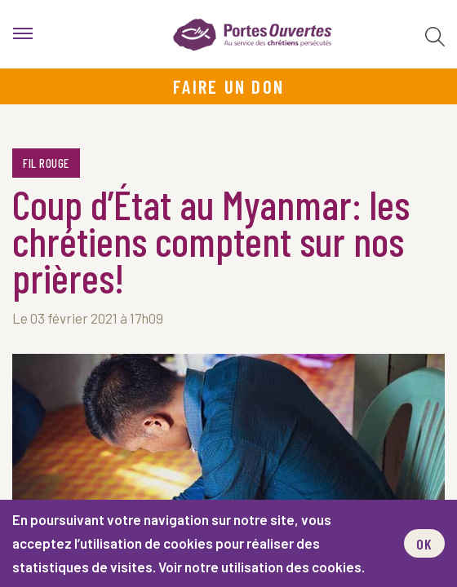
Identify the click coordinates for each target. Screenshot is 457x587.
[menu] (23, 34)
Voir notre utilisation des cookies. (261, 566)
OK (424, 544)
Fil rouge (46, 163)
